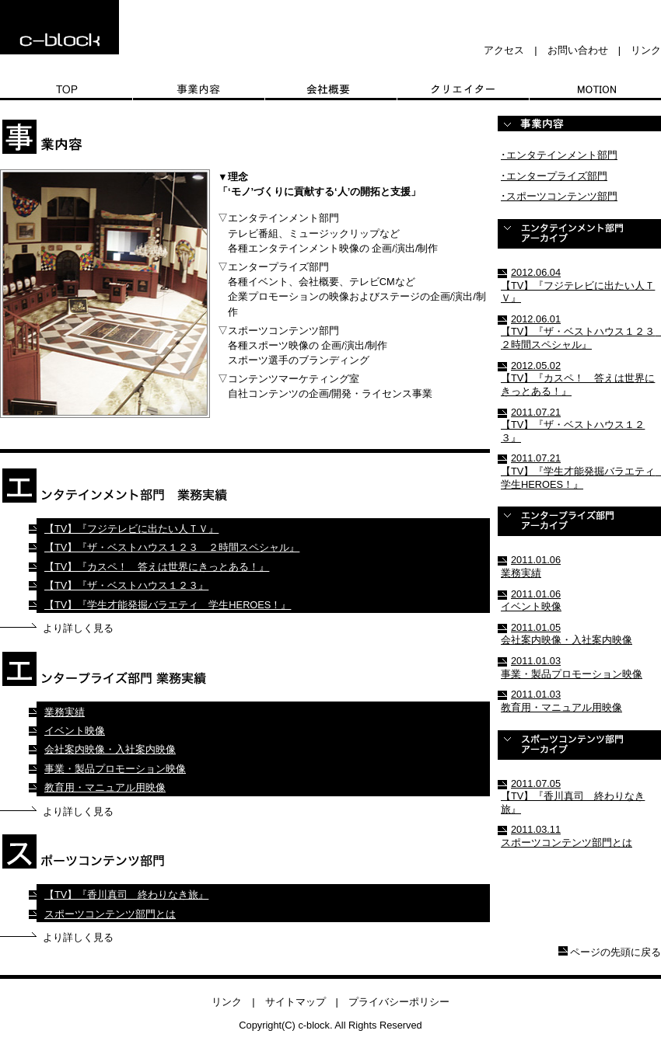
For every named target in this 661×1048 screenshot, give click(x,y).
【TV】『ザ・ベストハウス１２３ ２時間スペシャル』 (171, 547)
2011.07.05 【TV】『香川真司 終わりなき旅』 (573, 796)
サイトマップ (295, 1002)
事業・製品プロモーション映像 (115, 769)
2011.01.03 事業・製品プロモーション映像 (571, 667)
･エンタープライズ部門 (554, 176)
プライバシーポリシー (398, 1002)
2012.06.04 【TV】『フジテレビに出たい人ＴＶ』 (578, 285)
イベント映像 (74, 730)
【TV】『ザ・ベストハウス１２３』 (126, 585)
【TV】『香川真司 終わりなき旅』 (126, 894)
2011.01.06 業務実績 (531, 566)
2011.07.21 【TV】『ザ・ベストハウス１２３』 (573, 425)
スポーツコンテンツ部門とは (110, 914)
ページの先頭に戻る (615, 952)
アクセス (504, 50)
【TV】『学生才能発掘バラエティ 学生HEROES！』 (167, 605)
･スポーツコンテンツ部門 (559, 196)
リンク (646, 50)
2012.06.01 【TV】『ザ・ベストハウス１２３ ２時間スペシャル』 (581, 331)
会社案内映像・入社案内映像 (110, 749)
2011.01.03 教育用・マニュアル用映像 (561, 700)
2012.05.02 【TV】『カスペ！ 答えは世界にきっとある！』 (578, 378)
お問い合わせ (577, 50)
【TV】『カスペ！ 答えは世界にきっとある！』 (156, 567)
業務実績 (64, 712)
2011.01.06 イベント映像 (531, 600)
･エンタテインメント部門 (559, 155)
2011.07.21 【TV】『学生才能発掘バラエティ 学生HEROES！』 (581, 470)
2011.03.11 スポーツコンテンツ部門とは (566, 835)
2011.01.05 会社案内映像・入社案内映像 (566, 633)
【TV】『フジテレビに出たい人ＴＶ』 (131, 528)
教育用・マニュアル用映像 (105, 787)
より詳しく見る (78, 628)
